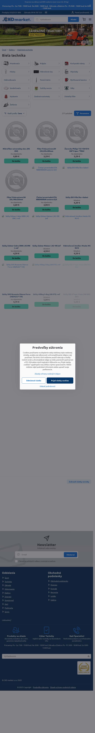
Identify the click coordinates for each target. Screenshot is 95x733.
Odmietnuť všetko (33, 380)
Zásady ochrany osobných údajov (47, 374)
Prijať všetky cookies (60, 380)
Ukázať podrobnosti (47, 386)
